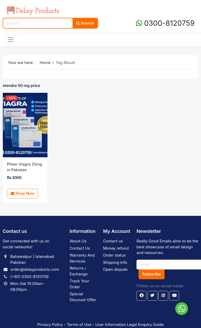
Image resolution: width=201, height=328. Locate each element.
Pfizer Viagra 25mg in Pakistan (24, 167)
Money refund (116, 248)
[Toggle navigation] (11, 40)
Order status (114, 255)
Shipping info (115, 262)
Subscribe (151, 274)
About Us (78, 241)
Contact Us (80, 248)
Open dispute (115, 269)
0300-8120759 (165, 23)
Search (85, 23)
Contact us (113, 241)
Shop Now (23, 193)
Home (45, 62)
